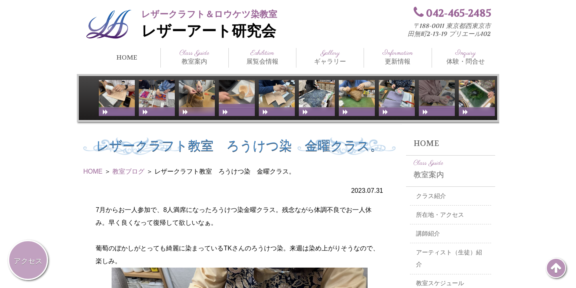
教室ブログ (128, 171)
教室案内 (194, 57)
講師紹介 (428, 234)
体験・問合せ (466, 57)
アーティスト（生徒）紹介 (449, 258)
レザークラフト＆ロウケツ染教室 (209, 14)
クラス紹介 (431, 196)
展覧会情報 (262, 57)
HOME (126, 57)
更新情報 (398, 57)
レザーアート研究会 (208, 31)
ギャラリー (330, 57)
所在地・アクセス (440, 215)
